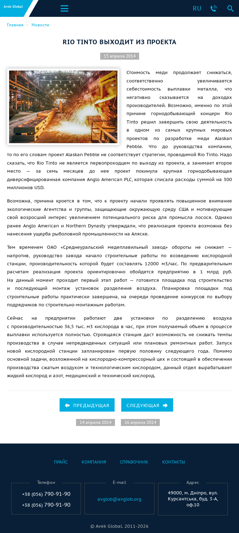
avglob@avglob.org (119, 499)
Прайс (61, 462)
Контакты (173, 462)
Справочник (134, 462)
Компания (94, 462)
